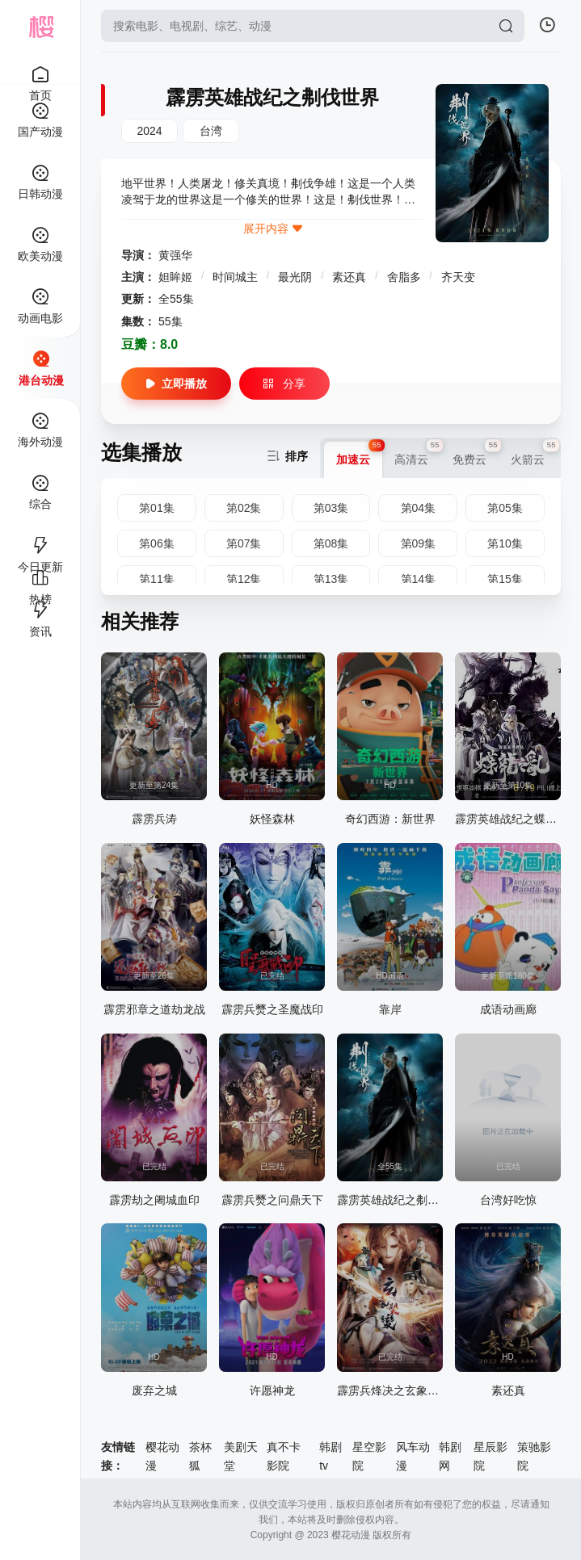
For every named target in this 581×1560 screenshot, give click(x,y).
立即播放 (176, 383)
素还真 (350, 276)
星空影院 (369, 1455)
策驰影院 (534, 1455)
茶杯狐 (200, 1455)
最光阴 (296, 276)
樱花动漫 (162, 1455)
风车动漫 (413, 1455)
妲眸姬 (177, 276)
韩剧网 (450, 1455)
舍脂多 (405, 276)
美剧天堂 (241, 1455)
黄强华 (175, 255)
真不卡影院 (284, 1455)
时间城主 (237, 276)
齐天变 (458, 276)
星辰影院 (490, 1455)
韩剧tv (330, 1455)
